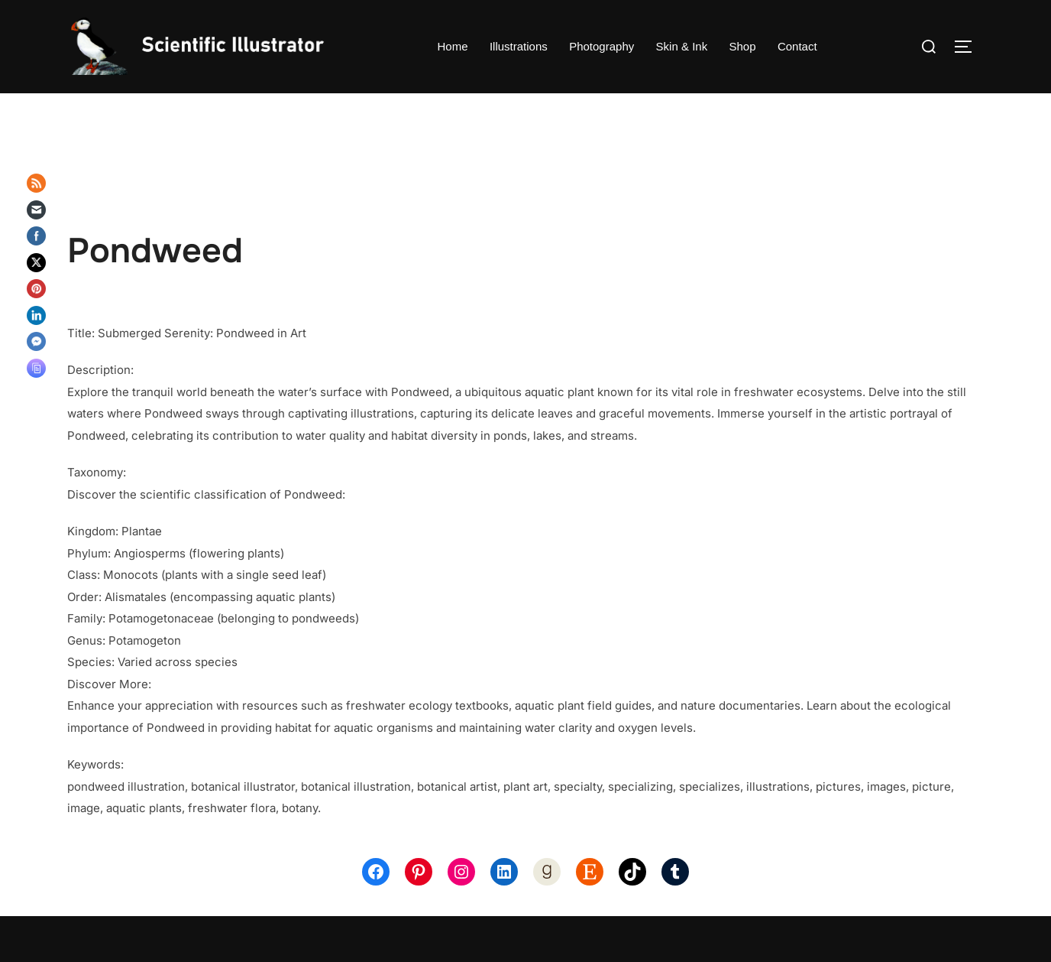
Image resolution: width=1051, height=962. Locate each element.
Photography (601, 46)
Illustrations (519, 46)
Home (453, 46)
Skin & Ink (681, 46)
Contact (797, 46)
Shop (742, 46)
